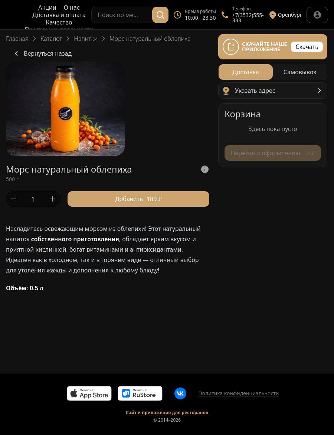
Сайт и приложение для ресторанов (167, 413)
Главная (17, 39)
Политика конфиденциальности (238, 393)
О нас (72, 7)
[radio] (246, 72)
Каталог (51, 39)
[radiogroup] (272, 72)
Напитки (86, 39)
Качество (59, 22)
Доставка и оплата (58, 15)
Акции (47, 7)
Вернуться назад (42, 53)
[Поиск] (160, 15)
